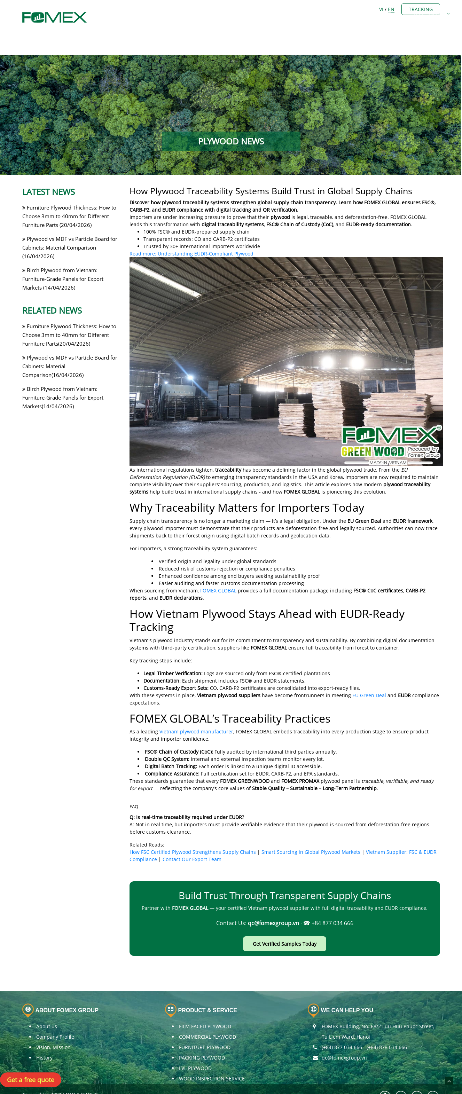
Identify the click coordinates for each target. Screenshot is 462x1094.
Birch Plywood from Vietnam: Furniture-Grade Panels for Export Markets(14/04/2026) (62, 379)
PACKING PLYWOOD (202, 1039)
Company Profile (55, 1018)
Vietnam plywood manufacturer (196, 713)
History (44, 1039)
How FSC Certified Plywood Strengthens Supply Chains (193, 834)
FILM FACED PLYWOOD (205, 1008)
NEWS (357, 9)
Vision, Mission (53, 1028)
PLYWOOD (258, 9)
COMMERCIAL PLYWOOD (207, 1018)
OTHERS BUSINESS (310, 9)
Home (141, 9)
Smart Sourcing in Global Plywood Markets (310, 834)
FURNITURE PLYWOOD (204, 1028)
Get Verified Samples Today (284, 925)
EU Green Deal (369, 677)
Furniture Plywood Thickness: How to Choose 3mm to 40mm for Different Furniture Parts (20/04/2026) (69, 198)
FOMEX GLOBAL (218, 572)
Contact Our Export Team (192, 841)
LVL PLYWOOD (195, 1049)
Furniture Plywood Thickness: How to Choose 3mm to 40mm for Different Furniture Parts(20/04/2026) (69, 317)
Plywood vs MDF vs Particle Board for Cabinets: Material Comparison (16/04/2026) (69, 229)
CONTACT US (395, 9)
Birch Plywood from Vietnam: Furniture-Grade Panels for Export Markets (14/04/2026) (62, 261)
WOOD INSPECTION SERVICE (212, 1060)
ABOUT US (176, 9)
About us (46, 1008)
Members (217, 9)
